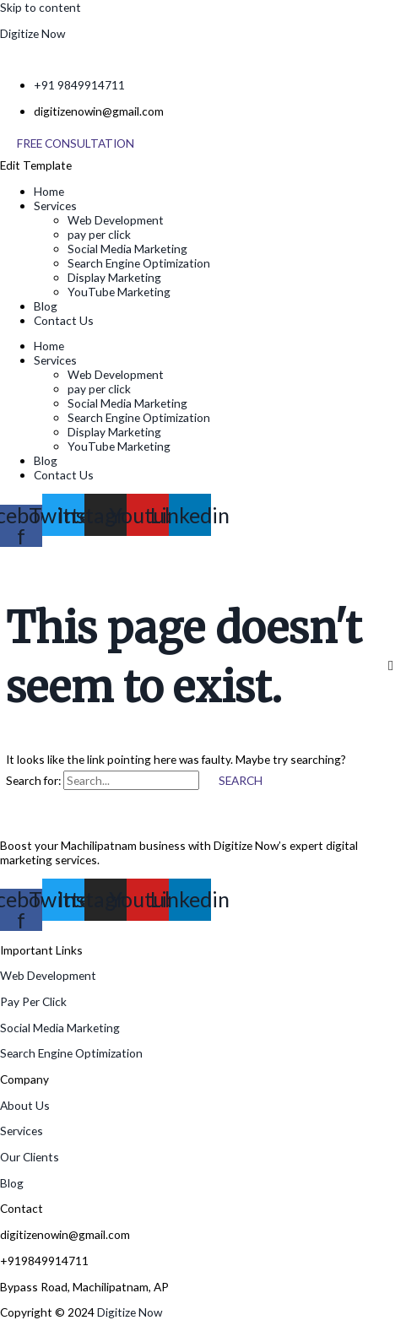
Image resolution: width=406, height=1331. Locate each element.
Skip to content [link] (40, 7)
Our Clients (29, 1157)
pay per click (99, 234)
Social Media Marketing (127, 248)
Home (49, 191)
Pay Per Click (33, 1001)
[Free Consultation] (75, 143)
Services (55, 205)
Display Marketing (114, 277)
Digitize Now (32, 33)
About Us (25, 1105)
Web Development (116, 220)
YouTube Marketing (119, 291)
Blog (45, 306)
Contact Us (64, 320)
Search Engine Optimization (139, 263)
